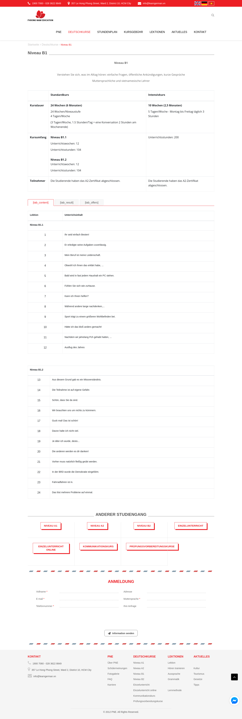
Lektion (171, 662)
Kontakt (200, 32)
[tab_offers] (91, 202)
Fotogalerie (113, 673)
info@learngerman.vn (151, 3)
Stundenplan (107, 32)
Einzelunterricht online (144, 690)
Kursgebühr (133, 32)
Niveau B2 (138, 679)
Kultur (197, 668)
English (197, 3)
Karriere (112, 684)
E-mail (40, 599)
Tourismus (199, 673)
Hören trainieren (176, 668)
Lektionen (157, 32)
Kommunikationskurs (144, 695)
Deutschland (204, 3)
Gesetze (198, 679)
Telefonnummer (45, 606)
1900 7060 (37, 3)
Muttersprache (132, 599)
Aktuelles (179, 32)
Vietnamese (211, 3)
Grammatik (173, 679)
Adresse (128, 591)
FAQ (110, 679)
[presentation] (120, 617)
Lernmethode (175, 690)
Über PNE (113, 662)
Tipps (196, 684)
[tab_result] (66, 202)
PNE (59, 32)
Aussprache (174, 673)
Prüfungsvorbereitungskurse (148, 701)
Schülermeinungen (117, 668)
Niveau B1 (138, 673)
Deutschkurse (79, 32)
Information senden (121, 633)
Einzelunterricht (141, 684)
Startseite (33, 44)
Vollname (41, 591)
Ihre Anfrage (130, 606)
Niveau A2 (138, 668)
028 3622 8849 (53, 3)
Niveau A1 (138, 662)
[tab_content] (41, 202)
